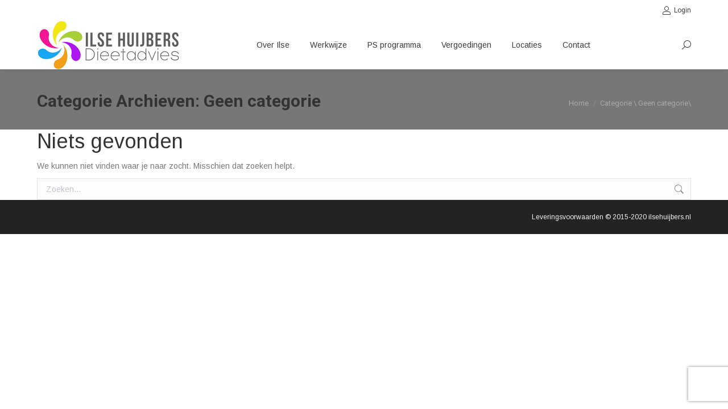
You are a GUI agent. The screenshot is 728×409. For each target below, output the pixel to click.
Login (676, 10)
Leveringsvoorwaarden (567, 217)
